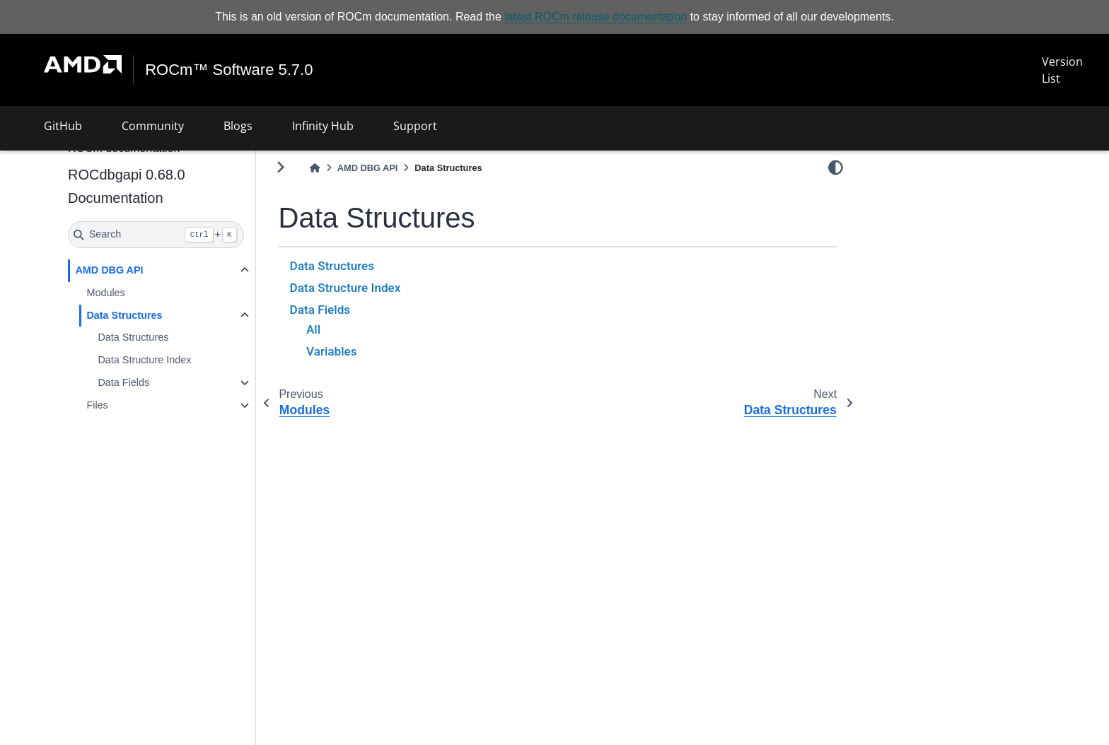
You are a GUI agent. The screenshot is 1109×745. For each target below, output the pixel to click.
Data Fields (123, 382)
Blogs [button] (237, 126)
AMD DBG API (109, 270)
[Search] (156, 234)
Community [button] (153, 126)
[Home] (315, 167)
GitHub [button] (63, 126)
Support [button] (415, 126)
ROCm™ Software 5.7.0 (229, 69)
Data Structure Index (144, 359)
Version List (1062, 70)
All (313, 329)
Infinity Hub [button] (323, 126)
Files (97, 405)
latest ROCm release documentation (595, 17)
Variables (331, 351)
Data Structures (124, 315)
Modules (105, 292)
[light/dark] (836, 168)
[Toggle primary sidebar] (280, 167)
